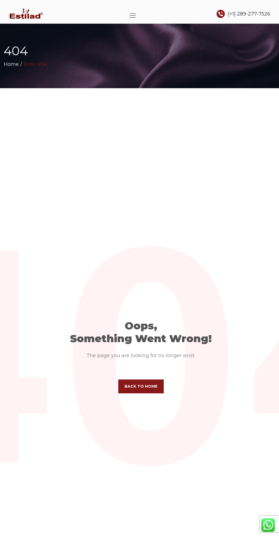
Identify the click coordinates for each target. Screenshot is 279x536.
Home (11, 64)
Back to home (141, 386)
